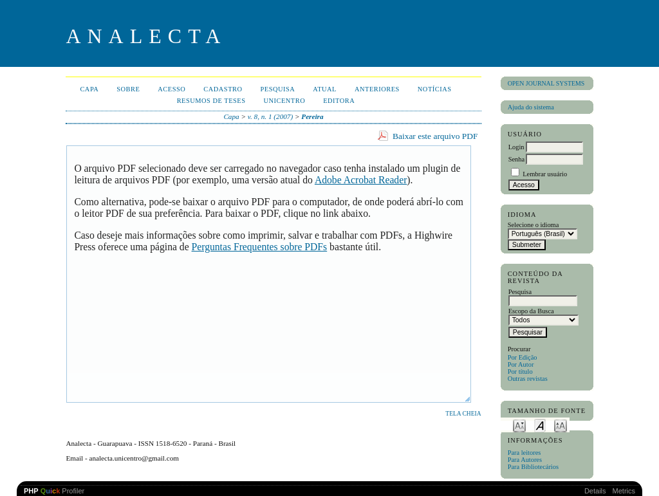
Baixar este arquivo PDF (435, 136)
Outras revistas (528, 378)
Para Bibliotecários (533, 466)
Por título (520, 371)
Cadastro (222, 89)
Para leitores (524, 452)
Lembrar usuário (545, 174)
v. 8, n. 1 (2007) (270, 116)
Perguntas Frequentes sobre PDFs (260, 246)
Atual (325, 89)
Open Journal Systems (546, 83)
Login (516, 147)
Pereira (312, 116)
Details (595, 491)
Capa (89, 89)
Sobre (128, 89)
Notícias (435, 89)
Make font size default (540, 425)
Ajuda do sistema (531, 107)
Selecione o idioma (533, 224)
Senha (516, 159)
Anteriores (377, 89)
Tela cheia (463, 413)
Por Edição (522, 357)
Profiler (54, 491)
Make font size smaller (519, 425)
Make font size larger (560, 425)
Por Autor (521, 364)
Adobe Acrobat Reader (361, 179)
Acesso (171, 89)
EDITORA (339, 100)
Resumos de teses (211, 100)
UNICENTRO (284, 100)
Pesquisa (277, 89)
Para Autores (525, 459)
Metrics (624, 491)
